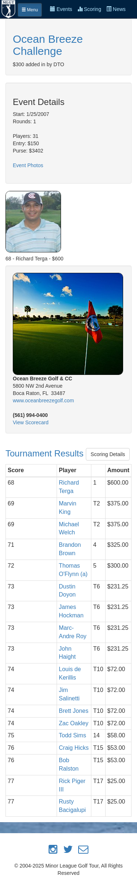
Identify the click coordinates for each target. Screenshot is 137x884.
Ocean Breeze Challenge (48, 45)
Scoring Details (108, 454)
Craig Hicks (74, 748)
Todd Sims (72, 735)
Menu (30, 9)
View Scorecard (31, 422)
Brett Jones (73, 711)
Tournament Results (45, 453)
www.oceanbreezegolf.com (43, 400)
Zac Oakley (73, 723)
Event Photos (28, 165)
